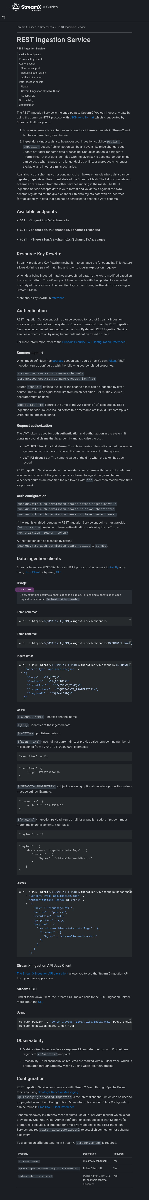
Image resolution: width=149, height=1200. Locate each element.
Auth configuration (31, 77)
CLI (58, 572)
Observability (26, 100)
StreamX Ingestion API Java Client (40, 91)
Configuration (26, 104)
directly (113, 567)
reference (57, 298)
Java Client (32, 572)
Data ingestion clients (31, 81)
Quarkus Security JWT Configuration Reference (93, 342)
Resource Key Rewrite (31, 59)
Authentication (27, 63)
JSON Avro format (81, 117)
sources (57, 360)
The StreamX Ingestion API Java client (42, 973)
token (112, 360)
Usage (24, 86)
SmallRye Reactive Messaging (58, 1092)
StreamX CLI (28, 95)
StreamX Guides (26, 27)
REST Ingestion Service (72, 27)
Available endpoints (30, 54)
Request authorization (33, 72)
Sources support (30, 68)
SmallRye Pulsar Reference (56, 1107)
